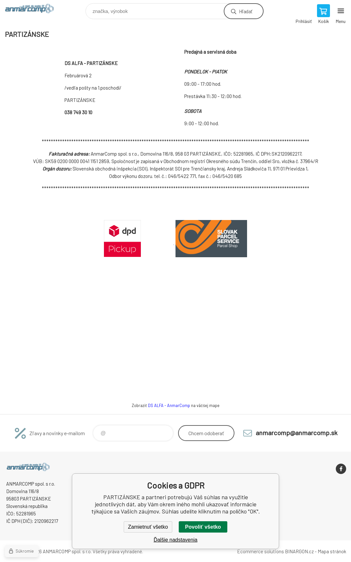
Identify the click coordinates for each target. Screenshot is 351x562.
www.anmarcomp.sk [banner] (33, 9)
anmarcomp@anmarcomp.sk (296, 432)
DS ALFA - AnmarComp (169, 405)
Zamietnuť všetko (148, 527)
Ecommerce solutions (260, 551)
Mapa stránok (332, 551)
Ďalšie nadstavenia (175, 540)
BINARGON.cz (299, 551)
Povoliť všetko (203, 527)
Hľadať (245, 11)
